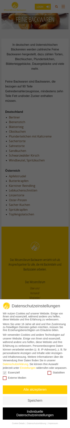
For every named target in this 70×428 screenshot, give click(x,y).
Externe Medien (14, 376)
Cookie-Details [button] (18, 422)
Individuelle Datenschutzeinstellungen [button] (34, 412)
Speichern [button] (35, 399)
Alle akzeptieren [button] (35, 388)
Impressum (53, 422)
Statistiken (56, 371)
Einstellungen (28, 366)
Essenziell (11, 371)
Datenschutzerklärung (15, 363)
